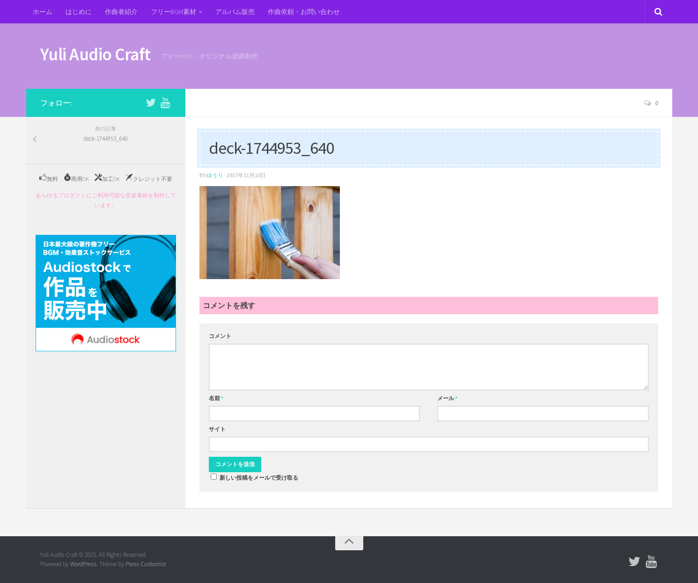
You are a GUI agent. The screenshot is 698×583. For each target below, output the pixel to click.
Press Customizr (145, 564)
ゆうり (214, 175)
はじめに (79, 11)
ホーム (42, 11)
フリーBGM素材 (173, 11)
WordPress (83, 564)
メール (447, 398)
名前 (216, 398)
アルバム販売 (235, 11)
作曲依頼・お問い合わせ (304, 11)
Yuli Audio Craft (95, 54)
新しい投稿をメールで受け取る (259, 477)
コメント (220, 335)
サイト (217, 428)
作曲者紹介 (121, 11)
